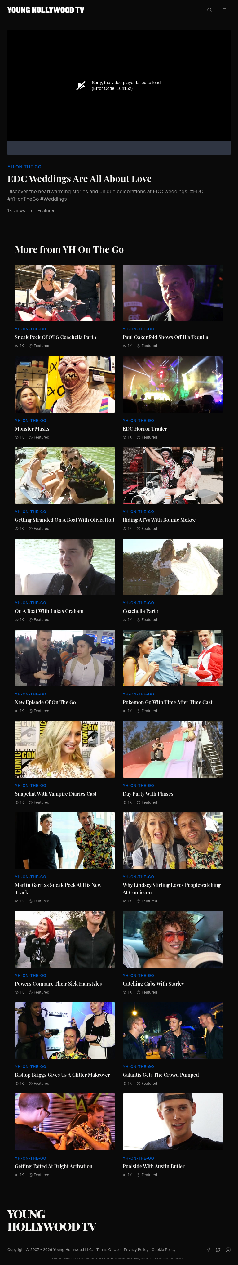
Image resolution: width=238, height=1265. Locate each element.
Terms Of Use (108, 1249)
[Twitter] (218, 1249)
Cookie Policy (164, 1249)
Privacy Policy (136, 1249)
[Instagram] (228, 1249)
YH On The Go (24, 166)
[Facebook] (208, 1249)
